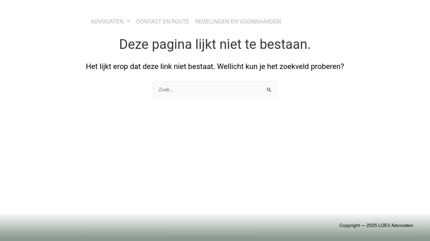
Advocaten (110, 21)
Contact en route (162, 21)
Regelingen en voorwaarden (238, 21)
